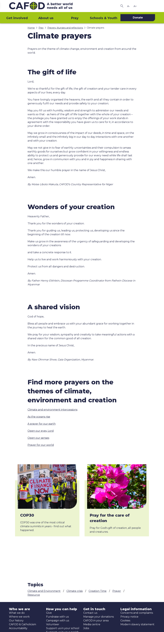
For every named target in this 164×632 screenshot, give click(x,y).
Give (49, 612)
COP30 (27, 515)
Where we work (19, 616)
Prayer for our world (41, 444)
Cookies (125, 620)
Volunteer (52, 624)
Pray (74, 18)
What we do (17, 612)
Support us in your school (62, 628)
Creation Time (98, 591)
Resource (34, 594)
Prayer (116, 591)
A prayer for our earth (42, 423)
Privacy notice (129, 616)
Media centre (91, 624)
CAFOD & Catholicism (22, 624)
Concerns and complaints (136, 612)
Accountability (18, 628)
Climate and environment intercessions (52, 409)
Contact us (90, 612)
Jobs (86, 628)
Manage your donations (98, 616)
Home (31, 27)
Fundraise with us (57, 616)
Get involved (17, 18)
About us (45, 18)
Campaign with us (57, 620)
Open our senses (38, 437)
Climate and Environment (44, 591)
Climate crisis (74, 591)
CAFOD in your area (96, 620)
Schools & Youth (103, 18)
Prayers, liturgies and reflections (65, 27)
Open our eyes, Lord (41, 430)
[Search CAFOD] (121, 6)
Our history (16, 620)
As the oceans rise (39, 416)
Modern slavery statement (137, 624)
